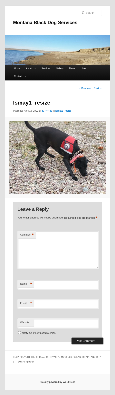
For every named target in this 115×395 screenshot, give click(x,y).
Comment (27, 235)
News (72, 68)
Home (17, 68)
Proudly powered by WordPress (57, 382)
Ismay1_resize (63, 110)
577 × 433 (47, 110)
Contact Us (19, 76)
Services (45, 68)
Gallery (59, 68)
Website (24, 322)
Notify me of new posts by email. (39, 333)
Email (26, 303)
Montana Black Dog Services (45, 22)
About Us (31, 68)
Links (83, 68)
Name (26, 284)
